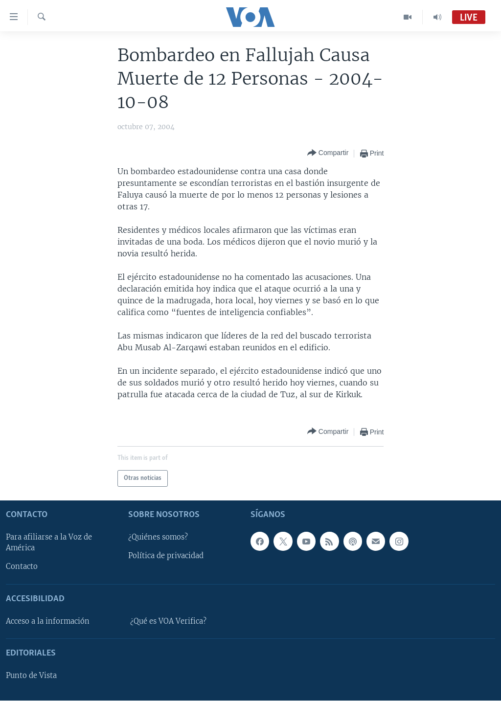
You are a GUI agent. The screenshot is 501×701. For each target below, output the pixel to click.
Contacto (22, 567)
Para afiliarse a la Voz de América (49, 543)
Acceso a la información (48, 621)
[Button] (327, 153)
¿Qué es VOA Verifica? (168, 621)
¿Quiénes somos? (158, 537)
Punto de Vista (31, 676)
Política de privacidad (166, 556)
